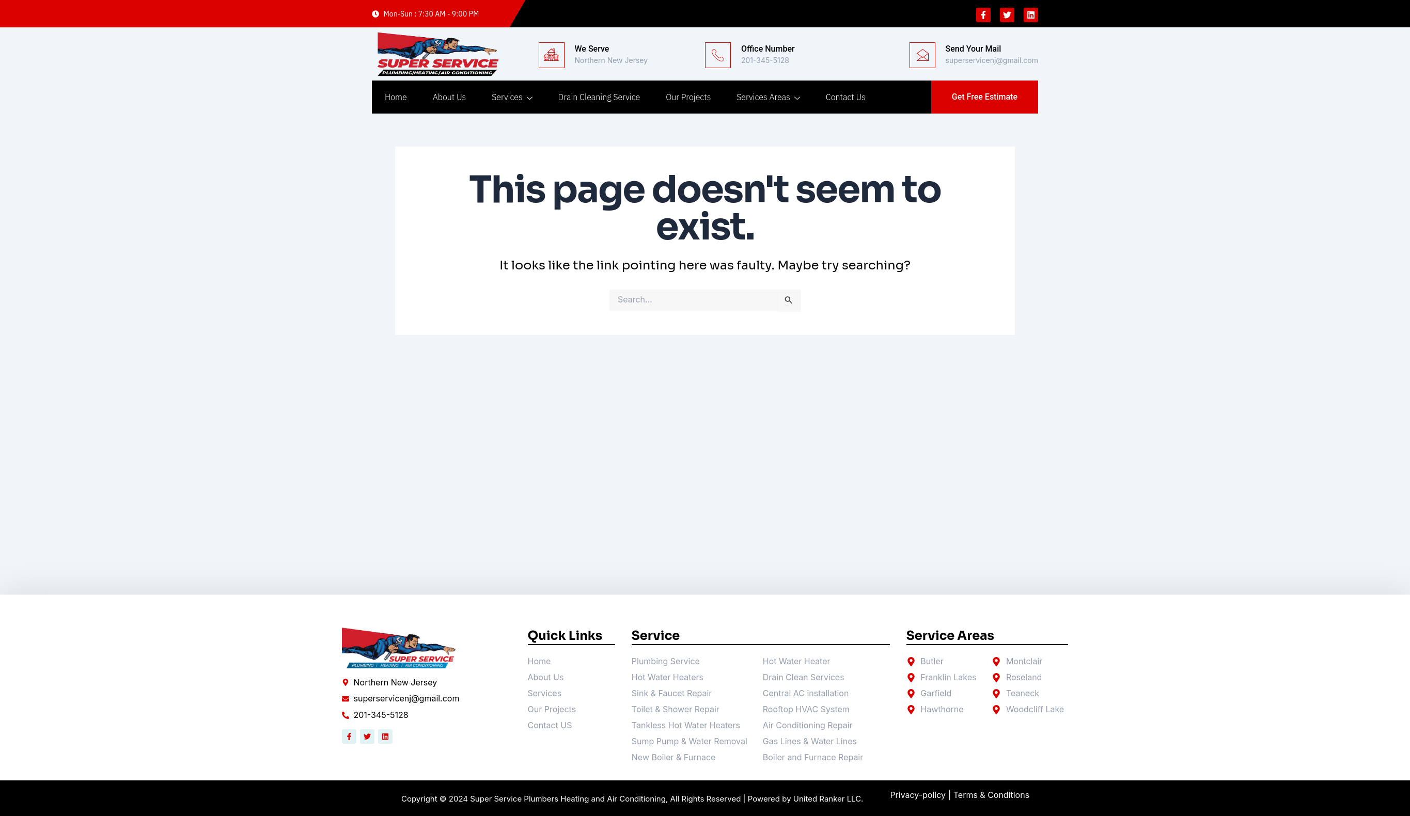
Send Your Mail (973, 49)
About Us (449, 97)
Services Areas (768, 97)
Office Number (768, 49)
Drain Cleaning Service (599, 97)
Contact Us (846, 97)
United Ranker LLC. (828, 799)
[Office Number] (718, 55)
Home (396, 97)
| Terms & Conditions (988, 795)
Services (512, 97)
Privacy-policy (918, 795)
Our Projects (688, 97)
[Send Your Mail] (922, 55)
